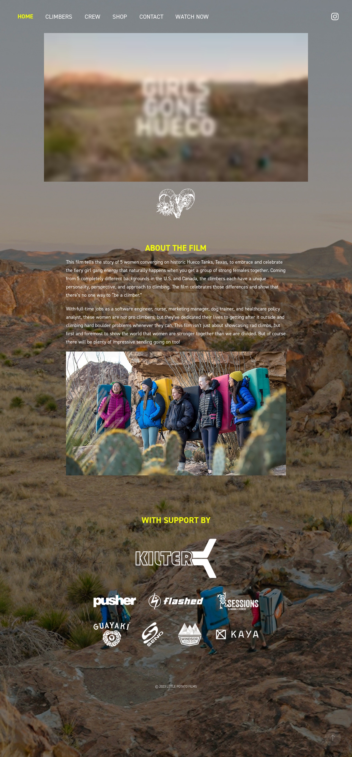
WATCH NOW (192, 16)
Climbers (58, 16)
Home (25, 16)
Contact (151, 16)
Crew (92, 16)
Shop (119, 16)
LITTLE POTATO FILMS (182, 686)
